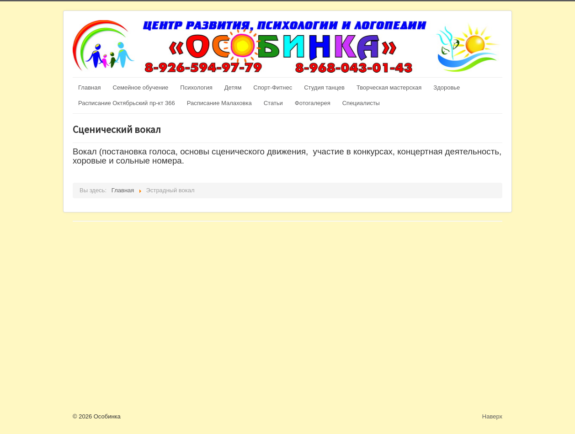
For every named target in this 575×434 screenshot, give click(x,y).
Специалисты (361, 103)
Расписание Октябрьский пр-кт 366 (126, 103)
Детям (233, 87)
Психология (196, 87)
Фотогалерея (312, 103)
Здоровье (446, 87)
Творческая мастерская (389, 87)
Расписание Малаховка (219, 103)
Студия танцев (324, 87)
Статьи (273, 103)
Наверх (492, 416)
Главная (89, 87)
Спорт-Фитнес (272, 87)
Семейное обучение (140, 87)
